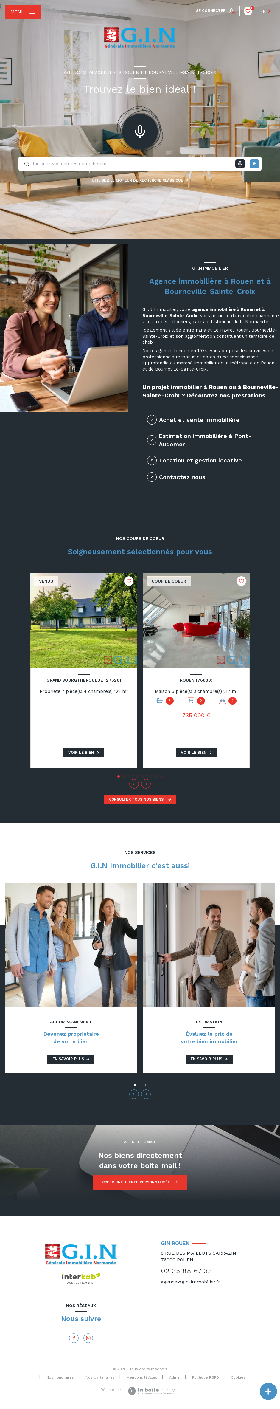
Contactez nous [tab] (182, 477)
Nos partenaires (100, 1377)
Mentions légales (142, 1377)
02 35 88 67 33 (186, 1271)
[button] (146, 784)
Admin (174, 1377)
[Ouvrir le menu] (23, 12)
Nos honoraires (60, 1377)
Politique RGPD (205, 1377)
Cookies (238, 1377)
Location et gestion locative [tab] (200, 460)
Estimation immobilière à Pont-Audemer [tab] (205, 440)
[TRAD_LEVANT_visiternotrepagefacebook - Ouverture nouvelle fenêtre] (74, 1338)
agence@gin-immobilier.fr (190, 1282)
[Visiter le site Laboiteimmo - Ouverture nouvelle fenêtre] (151, 1391)
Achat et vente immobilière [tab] (199, 419)
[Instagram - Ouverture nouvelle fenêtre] (88, 1338)
